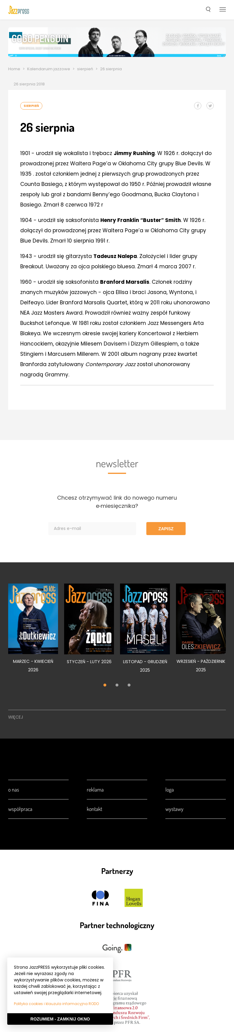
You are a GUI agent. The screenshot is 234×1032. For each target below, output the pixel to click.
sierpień (85, 69)
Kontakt (94, 808)
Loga (169, 789)
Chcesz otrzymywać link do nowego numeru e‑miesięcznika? (117, 502)
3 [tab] (129, 686)
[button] (208, 10)
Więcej (15, 717)
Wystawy (174, 808)
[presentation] (18, 9)
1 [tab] (105, 686)
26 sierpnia (111, 69)
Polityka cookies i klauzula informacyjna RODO (56, 1003)
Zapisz (166, 528)
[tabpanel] (33, 631)
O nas (13, 789)
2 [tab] (117, 686)
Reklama (95, 789)
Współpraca (20, 808)
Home (14, 69)
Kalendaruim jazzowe (48, 69)
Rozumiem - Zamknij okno (60, 1019)
